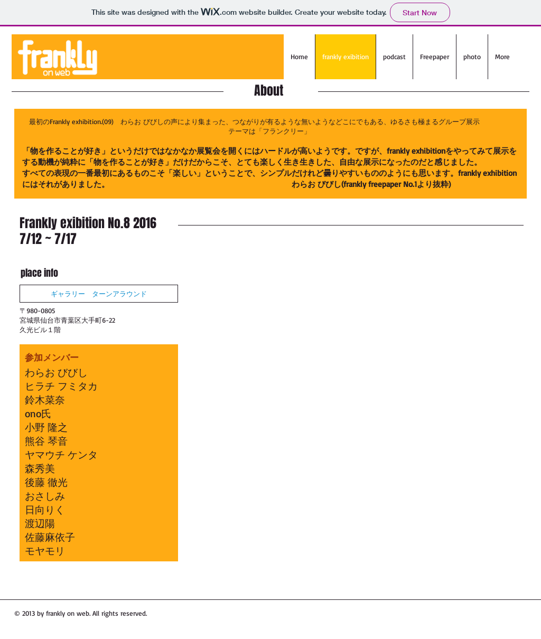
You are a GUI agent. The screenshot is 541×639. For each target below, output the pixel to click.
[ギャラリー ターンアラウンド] (99, 294)
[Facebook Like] (244, 617)
